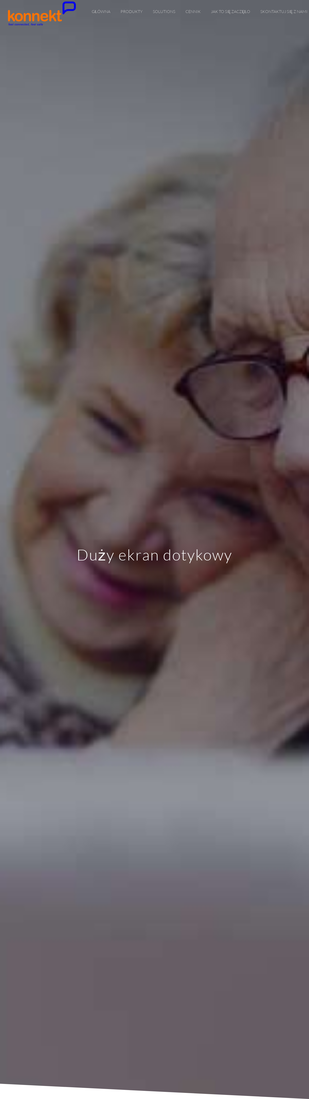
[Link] (42, 13)
